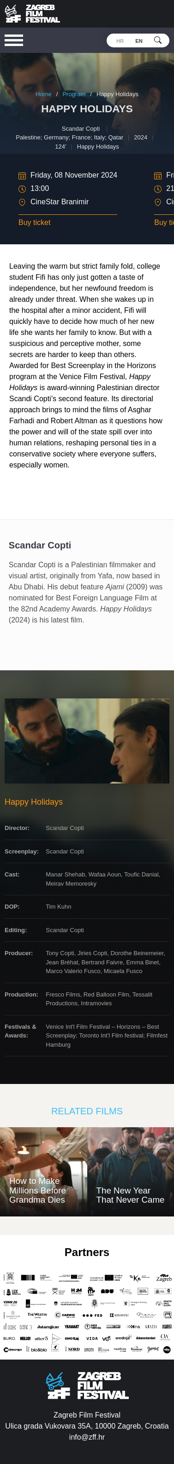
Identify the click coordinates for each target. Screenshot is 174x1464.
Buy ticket (34, 222)
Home (44, 94)
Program (73, 94)
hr (120, 41)
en (139, 41)
